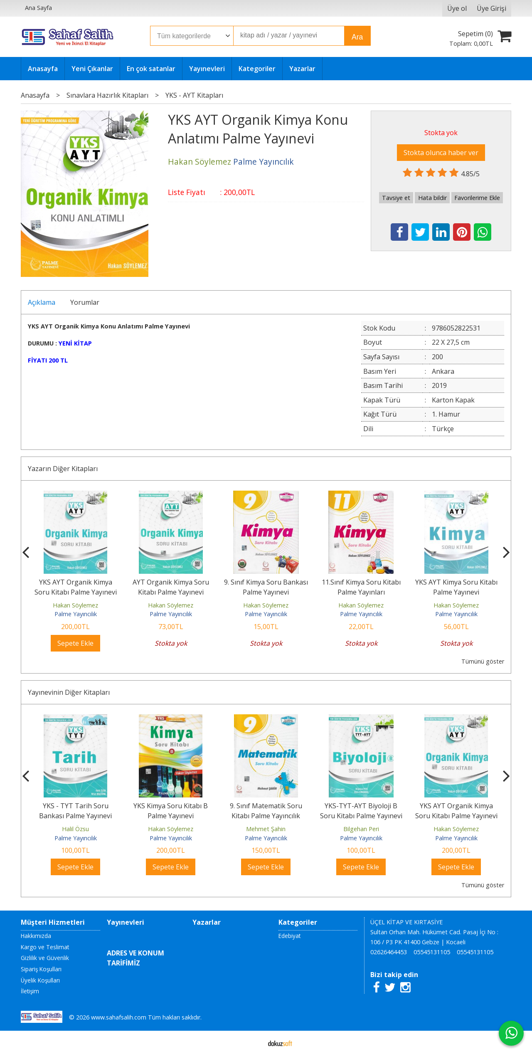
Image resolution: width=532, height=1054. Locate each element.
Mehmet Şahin (361, 829)
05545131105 (432, 952)
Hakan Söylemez (75, 605)
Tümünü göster (482, 661)
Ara (357, 37)
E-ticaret (253, 1042)
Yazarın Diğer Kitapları (63, 468)
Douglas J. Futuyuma (75, 829)
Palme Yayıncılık (75, 614)
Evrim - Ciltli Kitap (75, 805)
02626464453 (388, 952)
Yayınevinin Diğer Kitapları (69, 692)
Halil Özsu (170, 829)
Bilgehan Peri (456, 829)
